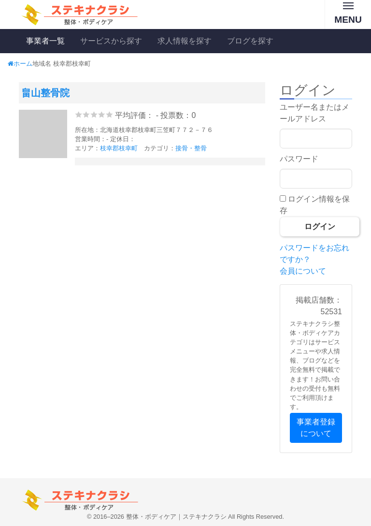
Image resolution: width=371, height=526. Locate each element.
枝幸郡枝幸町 (119, 148)
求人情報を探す (184, 41)
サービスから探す (111, 41)
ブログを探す (250, 41)
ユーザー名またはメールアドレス (314, 113)
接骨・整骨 (191, 148)
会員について (303, 271)
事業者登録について (316, 428)
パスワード (299, 159)
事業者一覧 (45, 41)
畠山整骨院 (45, 93)
